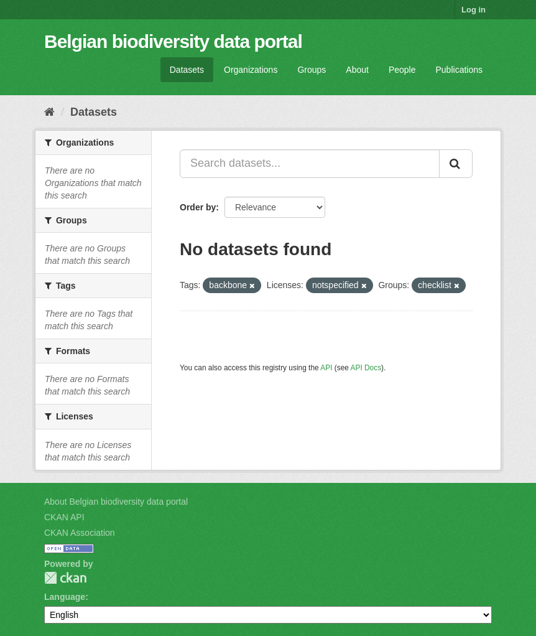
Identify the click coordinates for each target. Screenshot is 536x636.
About (357, 70)
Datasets (187, 70)
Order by (198, 207)
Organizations (250, 70)
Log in (473, 9)
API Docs (366, 367)
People (402, 70)
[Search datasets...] (310, 163)
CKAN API (64, 517)
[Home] (49, 112)
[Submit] (456, 163)
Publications (459, 70)
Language (64, 597)
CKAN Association (79, 533)
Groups (311, 70)
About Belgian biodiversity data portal (116, 502)
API (326, 367)
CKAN (65, 577)
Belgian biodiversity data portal (173, 41)
